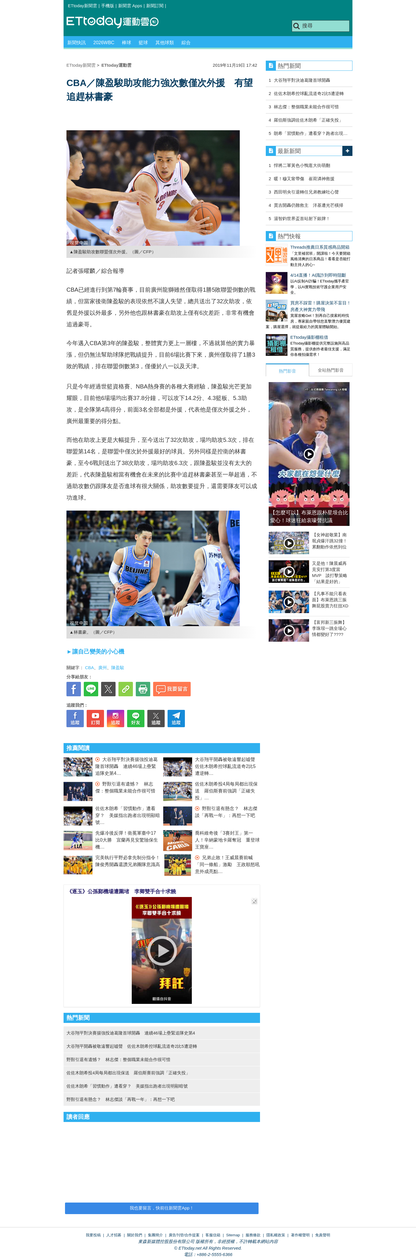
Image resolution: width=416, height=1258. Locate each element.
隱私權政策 (275, 1235)
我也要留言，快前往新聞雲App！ (162, 1207)
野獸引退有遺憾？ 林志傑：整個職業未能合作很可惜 (118, 1059)
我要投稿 (93, 1235)
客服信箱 (212, 1235)
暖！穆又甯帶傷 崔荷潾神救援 (304, 178)
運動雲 (117, 22)
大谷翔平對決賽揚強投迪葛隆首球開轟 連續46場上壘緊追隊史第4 (126, 766)
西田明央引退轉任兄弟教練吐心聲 (306, 191)
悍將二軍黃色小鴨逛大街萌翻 (302, 165)
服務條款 (253, 1235)
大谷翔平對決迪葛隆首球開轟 (302, 80)
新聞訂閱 (155, 5)
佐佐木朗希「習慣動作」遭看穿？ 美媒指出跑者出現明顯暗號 (127, 815)
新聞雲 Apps (130, 5)
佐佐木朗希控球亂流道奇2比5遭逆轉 (309, 93)
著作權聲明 (300, 1235)
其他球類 (164, 42)
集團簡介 (155, 1235)
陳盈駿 (117, 667)
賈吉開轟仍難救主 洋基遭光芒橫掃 (308, 205)
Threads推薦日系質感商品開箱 (295, 247)
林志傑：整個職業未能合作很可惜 (306, 106)
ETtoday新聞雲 (82, 5)
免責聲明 (322, 1235)
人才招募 (113, 1235)
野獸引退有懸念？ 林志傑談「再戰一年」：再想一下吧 (120, 1099)
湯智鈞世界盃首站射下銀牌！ (302, 218)
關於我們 (134, 1235)
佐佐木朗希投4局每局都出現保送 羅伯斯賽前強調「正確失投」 (226, 790)
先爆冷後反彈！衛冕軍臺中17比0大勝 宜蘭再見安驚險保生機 (126, 840)
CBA (89, 667)
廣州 (102, 667)
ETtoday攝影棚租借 (285, 325)
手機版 (107, 5)
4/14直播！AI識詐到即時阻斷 (294, 269)
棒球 (126, 42)
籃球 (143, 42)
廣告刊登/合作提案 (184, 1235)
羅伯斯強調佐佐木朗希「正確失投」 (308, 120)
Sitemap (233, 1235)
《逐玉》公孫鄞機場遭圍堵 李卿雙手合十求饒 (121, 891)
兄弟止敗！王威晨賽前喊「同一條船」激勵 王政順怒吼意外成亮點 (227, 864)
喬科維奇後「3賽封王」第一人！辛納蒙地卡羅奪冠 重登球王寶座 (227, 840)
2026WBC (103, 42)
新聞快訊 (76, 42)
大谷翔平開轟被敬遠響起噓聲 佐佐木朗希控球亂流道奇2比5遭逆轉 (227, 766)
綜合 (186, 42)
